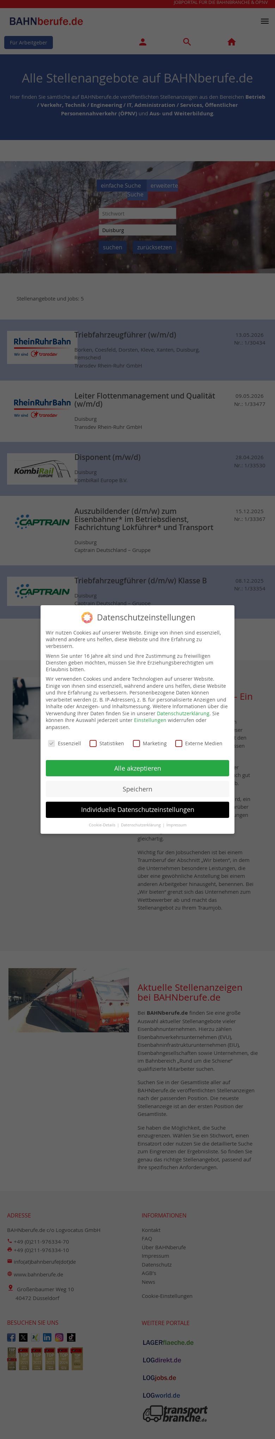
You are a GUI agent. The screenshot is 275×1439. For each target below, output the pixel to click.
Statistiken (107, 740)
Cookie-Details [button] (102, 822)
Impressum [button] (176, 822)
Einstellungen (150, 717)
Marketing (150, 740)
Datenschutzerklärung (183, 710)
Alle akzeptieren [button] (137, 765)
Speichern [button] (137, 786)
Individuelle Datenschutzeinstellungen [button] (137, 807)
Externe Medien (198, 740)
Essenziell (64, 740)
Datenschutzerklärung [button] (141, 822)
